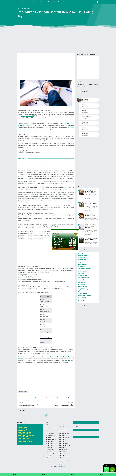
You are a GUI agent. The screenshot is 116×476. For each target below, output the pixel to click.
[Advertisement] (58, 40)
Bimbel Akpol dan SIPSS (51, 429)
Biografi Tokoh (49, 449)
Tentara (48, 462)
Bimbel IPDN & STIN (64, 431)
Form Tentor (43, 1)
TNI (46, 464)
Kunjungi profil (85, 100)
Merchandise (49, 455)
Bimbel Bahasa (63, 429)
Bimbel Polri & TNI (64, 437)
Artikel (29, 1)
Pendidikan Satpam (23, 391)
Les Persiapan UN (50, 453)
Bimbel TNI (62, 447)
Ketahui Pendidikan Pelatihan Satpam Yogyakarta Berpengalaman (29, 404)
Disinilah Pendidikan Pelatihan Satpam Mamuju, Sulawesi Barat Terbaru (63, 404)
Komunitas (62, 451)
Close (77, 230)
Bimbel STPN (49, 445)
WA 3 (72, 474)
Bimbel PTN (63, 439)
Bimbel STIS (63, 441)
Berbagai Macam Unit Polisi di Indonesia (90, 214)
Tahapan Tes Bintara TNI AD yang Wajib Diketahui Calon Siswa (91, 203)
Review (62, 458)
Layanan (24, 1)
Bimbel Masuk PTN (50, 435)
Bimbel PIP (62, 435)
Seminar (48, 460)
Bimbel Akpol (51, 1)
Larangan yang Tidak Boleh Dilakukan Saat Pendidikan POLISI (90, 191)
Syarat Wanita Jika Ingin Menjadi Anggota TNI (91, 238)
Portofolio (35, 1)
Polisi (47, 458)
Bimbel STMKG (49, 443)
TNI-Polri (62, 464)
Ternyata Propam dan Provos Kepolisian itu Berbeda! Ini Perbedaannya (90, 227)
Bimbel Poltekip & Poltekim (51, 439)
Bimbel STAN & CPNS (51, 441)
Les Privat (62, 453)
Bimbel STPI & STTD (65, 443)
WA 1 (14, 474)
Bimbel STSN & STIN (65, 445)
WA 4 (101, 474)
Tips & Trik (62, 462)
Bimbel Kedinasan (50, 433)
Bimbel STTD (49, 447)
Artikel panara (63, 424)
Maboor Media (62, 466)
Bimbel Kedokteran (64, 433)
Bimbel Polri (61, 1)
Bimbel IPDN (49, 431)
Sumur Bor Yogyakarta (65, 460)
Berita (47, 427)
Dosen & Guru (63, 449)
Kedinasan (48, 451)
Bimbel (62, 427)
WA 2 (43, 474)
